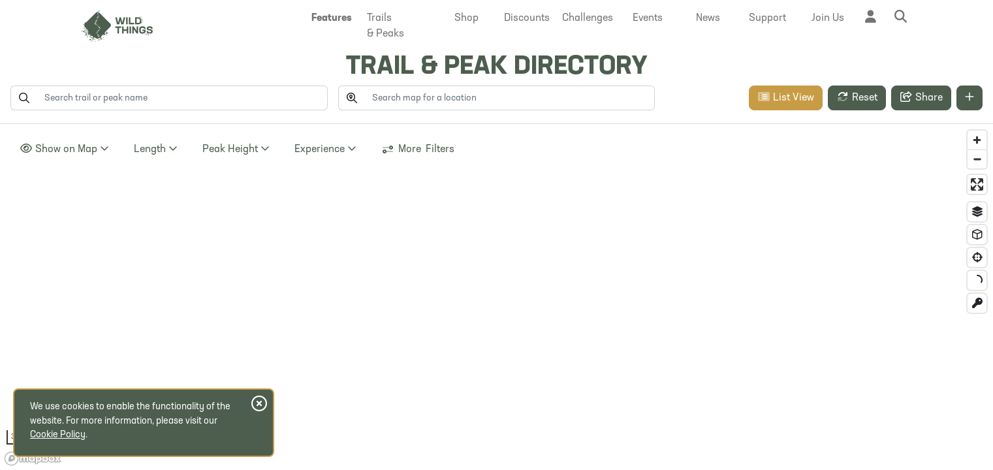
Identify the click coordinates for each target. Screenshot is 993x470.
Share (921, 97)
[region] (496, 297)
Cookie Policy (58, 435)
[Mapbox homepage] (32, 458)
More (417, 149)
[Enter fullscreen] (977, 184)
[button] (332, 18)
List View (785, 97)
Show (64, 149)
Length (156, 149)
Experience (325, 149)
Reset (856, 97)
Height (236, 149)
